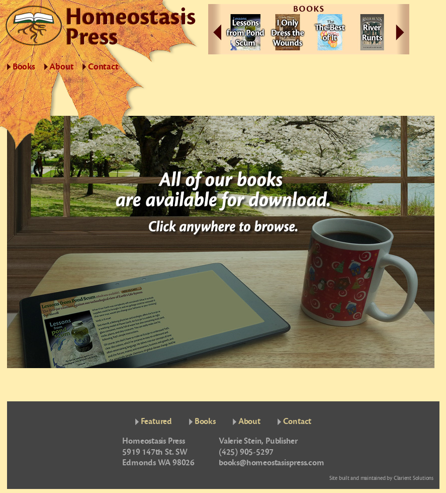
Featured (156, 421)
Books (24, 67)
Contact (103, 67)
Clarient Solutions (413, 478)
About (61, 67)
